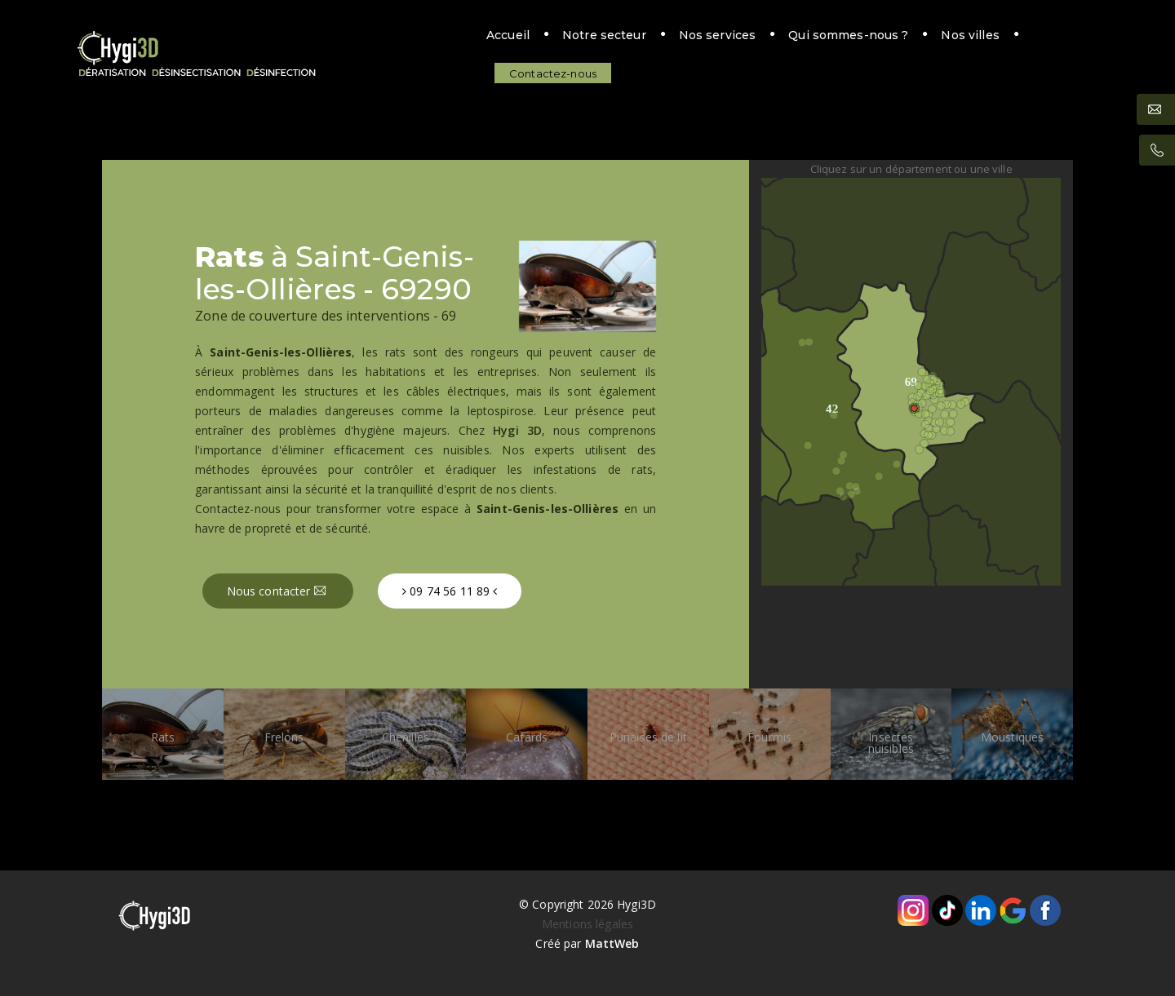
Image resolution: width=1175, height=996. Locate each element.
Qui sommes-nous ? (753, 38)
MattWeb (612, 943)
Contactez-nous (1002, 38)
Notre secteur (508, 38)
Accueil (411, 38)
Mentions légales (587, 924)
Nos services (621, 38)
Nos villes (874, 38)
